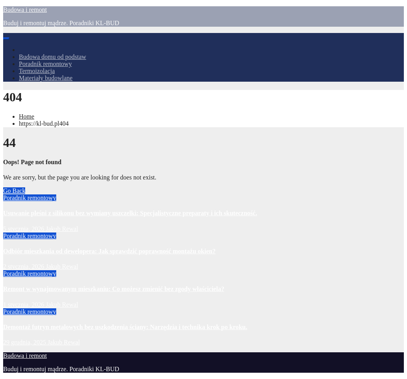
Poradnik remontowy (45, 63)
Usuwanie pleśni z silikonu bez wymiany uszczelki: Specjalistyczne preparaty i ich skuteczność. (130, 213)
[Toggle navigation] (6, 38)
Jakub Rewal (62, 228)
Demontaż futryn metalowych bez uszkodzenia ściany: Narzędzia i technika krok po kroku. (125, 327)
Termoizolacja (37, 71)
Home (26, 116)
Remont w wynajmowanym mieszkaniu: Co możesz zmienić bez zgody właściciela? (113, 289)
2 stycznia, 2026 (24, 266)
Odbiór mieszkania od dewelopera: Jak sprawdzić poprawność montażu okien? (109, 251)
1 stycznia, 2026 (24, 304)
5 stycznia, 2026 (24, 228)
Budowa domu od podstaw (52, 56)
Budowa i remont (25, 9)
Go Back (14, 190)
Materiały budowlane (45, 78)
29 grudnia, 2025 (25, 342)
